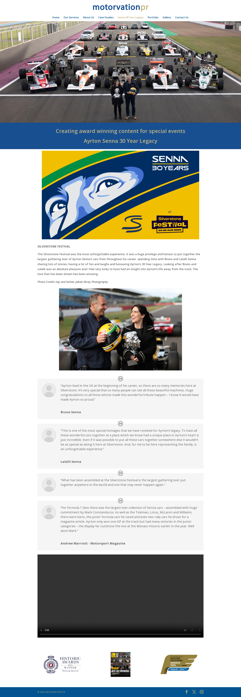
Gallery (167, 17)
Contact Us (181, 17)
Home (55, 17)
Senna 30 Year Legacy (131, 17)
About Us (88, 17)
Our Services (71, 17)
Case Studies (106, 17)
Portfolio (153, 17)
